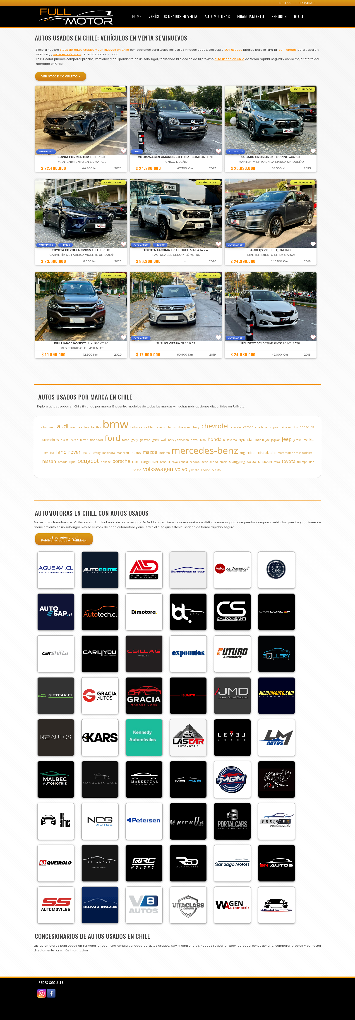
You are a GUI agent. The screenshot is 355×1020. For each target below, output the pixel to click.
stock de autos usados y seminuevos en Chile (94, 50)
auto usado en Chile (229, 59)
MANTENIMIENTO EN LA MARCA (82, 161)
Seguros (279, 16)
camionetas (288, 50)
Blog (298, 16)
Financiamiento (250, 16)
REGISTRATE (307, 3)
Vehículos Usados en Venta (173, 16)
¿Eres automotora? (64, 539)
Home (136, 16)
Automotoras (217, 16)
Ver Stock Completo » (60, 76)
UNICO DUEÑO (176, 161)
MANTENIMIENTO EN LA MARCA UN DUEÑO (271, 161)
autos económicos (67, 54)
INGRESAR (285, 3)
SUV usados (233, 50)
